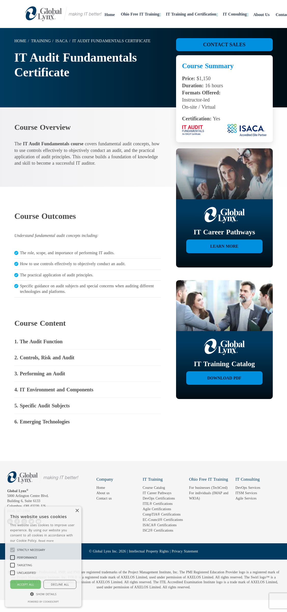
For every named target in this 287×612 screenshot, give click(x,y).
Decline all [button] (60, 584)
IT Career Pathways (157, 493)
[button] (31, 550)
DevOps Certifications (159, 498)
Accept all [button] (25, 584)
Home (110, 14)
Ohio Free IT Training (140, 14)
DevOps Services (247, 488)
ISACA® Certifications (160, 525)
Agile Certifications (157, 509)
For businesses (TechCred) (208, 488)
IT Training (153, 479)
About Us (261, 14)
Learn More (224, 246)
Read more (46, 541)
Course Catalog (154, 488)
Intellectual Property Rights (149, 551)
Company (104, 479)
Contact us (104, 498)
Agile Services (245, 498)
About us (103, 493)
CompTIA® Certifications (162, 514)
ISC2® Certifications (158, 530)
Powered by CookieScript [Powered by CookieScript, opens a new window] (43, 601)
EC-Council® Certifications (163, 520)
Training (41, 41)
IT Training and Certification (191, 14)
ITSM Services (246, 493)
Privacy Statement (185, 551)
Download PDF (224, 378)
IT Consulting (235, 14)
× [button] (77, 511)
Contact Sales (224, 44)
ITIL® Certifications (158, 504)
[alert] (43, 556)
